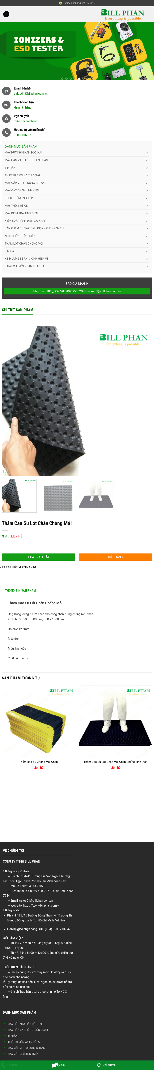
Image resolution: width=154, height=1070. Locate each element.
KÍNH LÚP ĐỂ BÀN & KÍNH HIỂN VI (26, 258)
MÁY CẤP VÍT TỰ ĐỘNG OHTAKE (25, 183)
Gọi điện (8, 1065)
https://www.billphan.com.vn (41, 905)
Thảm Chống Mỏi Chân (24, 566)
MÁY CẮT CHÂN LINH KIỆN (22, 190)
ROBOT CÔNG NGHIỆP (19, 198)
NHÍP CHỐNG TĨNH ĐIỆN (20, 236)
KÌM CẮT (10, 251)
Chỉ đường (105, 1065)
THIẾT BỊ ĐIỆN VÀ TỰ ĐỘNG (22, 175)
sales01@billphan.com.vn (36, 900)
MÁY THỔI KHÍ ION (16, 205)
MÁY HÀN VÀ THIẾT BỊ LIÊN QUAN (26, 160)
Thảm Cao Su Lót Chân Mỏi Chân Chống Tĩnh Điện (115, 762)
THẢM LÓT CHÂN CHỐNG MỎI (24, 243)
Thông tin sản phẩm (20, 590)
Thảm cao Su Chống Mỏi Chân (38, 762)
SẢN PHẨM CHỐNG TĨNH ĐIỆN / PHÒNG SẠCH (34, 228)
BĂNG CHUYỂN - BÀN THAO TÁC (25, 266)
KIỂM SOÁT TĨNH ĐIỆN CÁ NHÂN (25, 220)
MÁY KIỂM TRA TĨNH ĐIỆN (21, 213)
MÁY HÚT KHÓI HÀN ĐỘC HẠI (23, 152)
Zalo (58, 1065)
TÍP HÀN (10, 168)
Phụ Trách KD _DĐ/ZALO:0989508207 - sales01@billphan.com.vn (77, 291)
